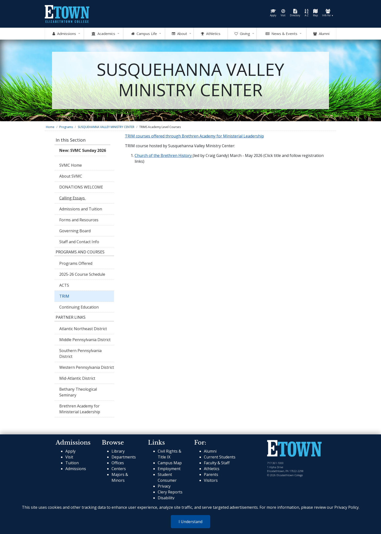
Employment (169, 468)
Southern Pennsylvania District (80, 353)
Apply (273, 13)
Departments (124, 457)
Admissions (75, 468)
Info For (327, 13)
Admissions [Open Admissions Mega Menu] (64, 34)
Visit (283, 13)
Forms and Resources (78, 220)
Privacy (164, 486)
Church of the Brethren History (164, 155)
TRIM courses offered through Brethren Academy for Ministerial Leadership (194, 136)
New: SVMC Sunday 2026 (82, 150)
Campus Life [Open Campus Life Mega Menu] (144, 34)
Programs (66, 127)
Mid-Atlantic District (77, 378)
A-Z (306, 13)
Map (315, 13)
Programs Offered (75, 263)
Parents (211, 474)
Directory (295, 13)
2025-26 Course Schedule (82, 274)
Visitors (211, 480)
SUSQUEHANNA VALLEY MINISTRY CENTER (106, 127)
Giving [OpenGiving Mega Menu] (242, 34)
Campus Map (170, 462)
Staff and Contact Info (79, 241)
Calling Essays (72, 198)
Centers (119, 468)
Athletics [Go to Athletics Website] (210, 34)
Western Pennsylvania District (86, 367)
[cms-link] (294, 449)
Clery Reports (170, 492)
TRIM (64, 296)
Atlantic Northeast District (83, 328)
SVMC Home (70, 165)
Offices (118, 462)
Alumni (321, 34)
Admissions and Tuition (80, 209)
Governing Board (75, 230)
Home (50, 127)
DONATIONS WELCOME (81, 187)
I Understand (190, 521)
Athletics (211, 468)
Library (118, 451)
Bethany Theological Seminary (78, 392)
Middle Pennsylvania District (85, 339)
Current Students (219, 457)
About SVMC (70, 176)
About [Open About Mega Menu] (179, 34)
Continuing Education (79, 307)
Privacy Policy (346, 507)
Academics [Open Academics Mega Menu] (103, 34)
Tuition (72, 462)
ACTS (64, 285)
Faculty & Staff (217, 462)
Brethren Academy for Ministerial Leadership (79, 408)
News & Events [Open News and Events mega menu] (281, 34)
